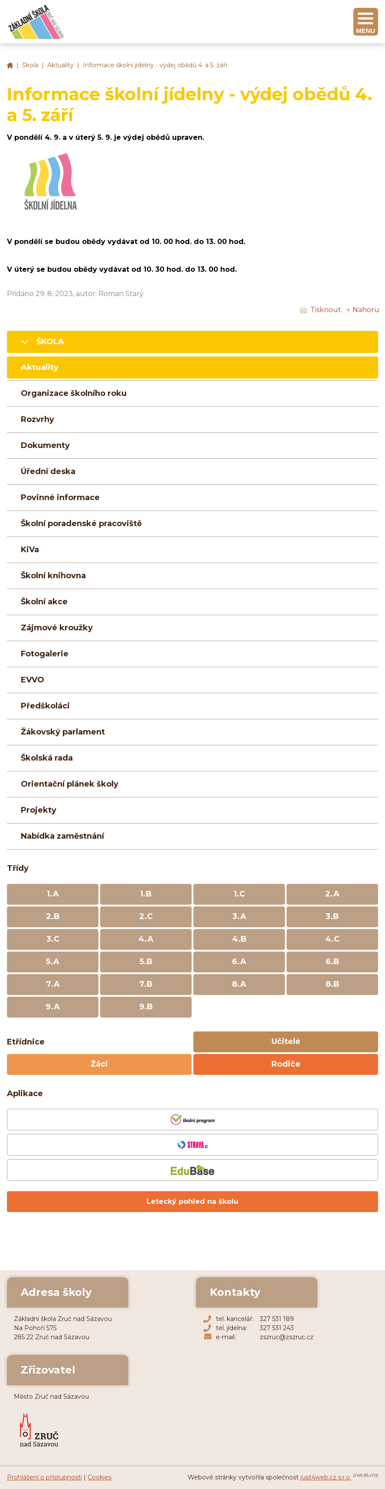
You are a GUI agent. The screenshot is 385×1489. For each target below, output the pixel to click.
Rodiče (285, 1064)
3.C (52, 939)
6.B (332, 961)
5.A (52, 961)
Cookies (99, 1477)
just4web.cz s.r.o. (325, 1477)
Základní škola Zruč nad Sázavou (10, 66)
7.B (146, 984)
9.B (146, 1006)
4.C (332, 939)
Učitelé (285, 1041)
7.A (53, 984)
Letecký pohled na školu (192, 1201)
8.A (239, 984)
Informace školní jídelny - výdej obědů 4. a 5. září (155, 65)
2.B (53, 916)
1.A (53, 894)
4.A (145, 939)
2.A (332, 894)
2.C (146, 916)
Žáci (99, 1064)
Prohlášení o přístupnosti (44, 1477)
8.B (332, 984)
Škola (30, 65)
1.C (239, 894)
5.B (146, 961)
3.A (239, 916)
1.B (146, 894)
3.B (332, 916)
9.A (53, 1006)
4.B (239, 939)
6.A (239, 961)
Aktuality (60, 65)
